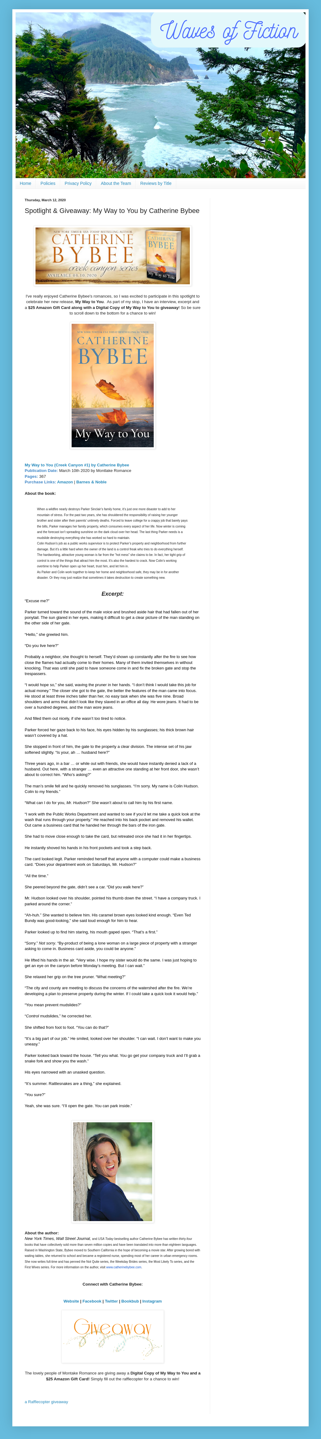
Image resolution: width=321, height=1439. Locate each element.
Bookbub (130, 1301)
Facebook (92, 1301)
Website (71, 1301)
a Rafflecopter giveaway (46, 1401)
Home (25, 183)
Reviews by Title (156, 183)
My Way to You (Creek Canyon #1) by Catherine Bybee (77, 465)
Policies (47, 183)
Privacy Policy (78, 183)
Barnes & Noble (91, 482)
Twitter (111, 1301)
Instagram (152, 1301)
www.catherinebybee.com (123, 1267)
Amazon (65, 482)
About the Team (116, 183)
